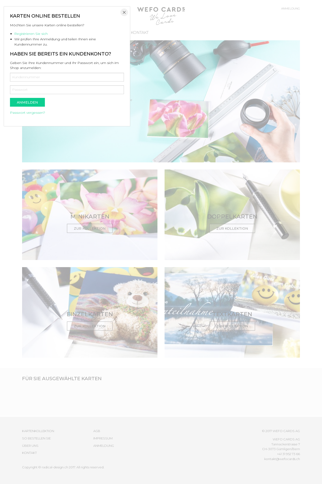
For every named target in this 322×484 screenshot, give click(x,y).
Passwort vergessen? (121, 283)
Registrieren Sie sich (125, 204)
